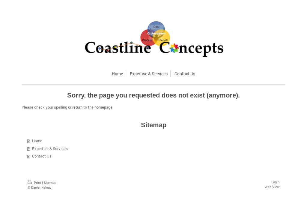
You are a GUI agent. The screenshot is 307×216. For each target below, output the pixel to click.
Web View (272, 186)
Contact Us (42, 156)
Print (35, 182)
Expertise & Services (50, 148)
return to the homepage (92, 107)
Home (37, 140)
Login (275, 182)
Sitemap (50, 182)
